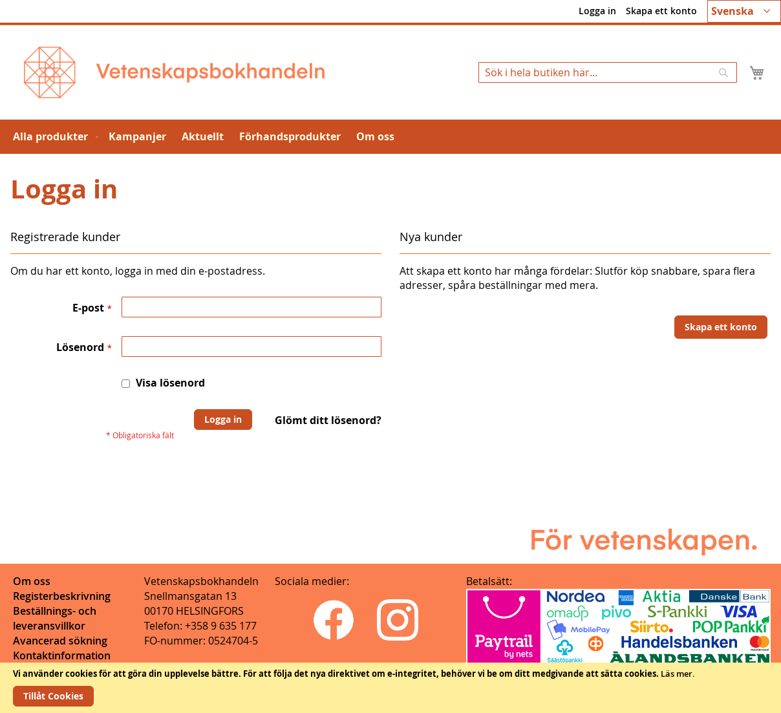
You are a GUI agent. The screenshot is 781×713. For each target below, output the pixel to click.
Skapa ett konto (661, 11)
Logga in (597, 11)
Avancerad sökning (60, 640)
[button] (744, 11)
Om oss (31, 581)
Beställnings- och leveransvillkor (54, 618)
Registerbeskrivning (62, 596)
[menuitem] (53, 137)
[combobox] (607, 72)
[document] (390, 688)
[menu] (390, 137)
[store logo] (174, 72)
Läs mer (676, 673)
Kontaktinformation (62, 655)
